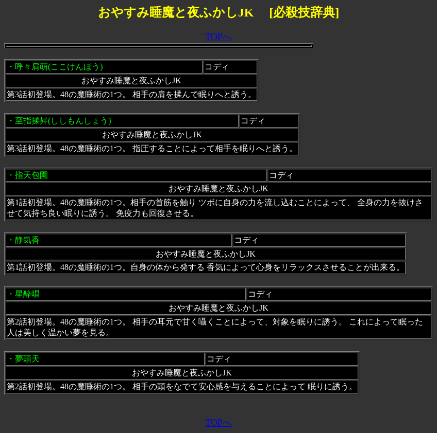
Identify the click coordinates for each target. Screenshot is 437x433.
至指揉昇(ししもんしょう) (63, 120)
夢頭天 (27, 358)
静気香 (27, 240)
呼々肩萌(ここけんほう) (59, 66)
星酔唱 (27, 294)
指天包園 (31, 175)
